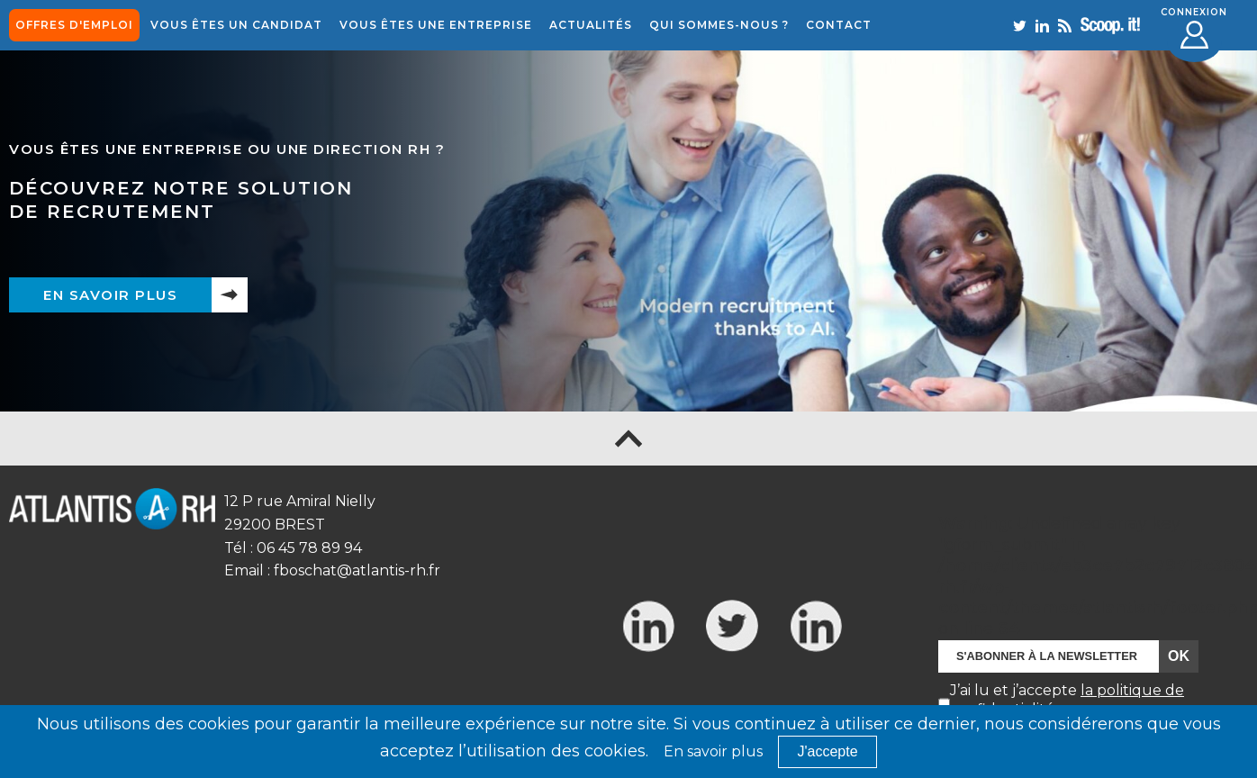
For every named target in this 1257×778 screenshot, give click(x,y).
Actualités (590, 25)
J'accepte (827, 751)
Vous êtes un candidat (236, 25)
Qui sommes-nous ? (719, 25)
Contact (839, 25)
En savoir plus (110, 294)
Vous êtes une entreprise (435, 25)
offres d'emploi (74, 25)
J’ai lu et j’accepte (1067, 700)
